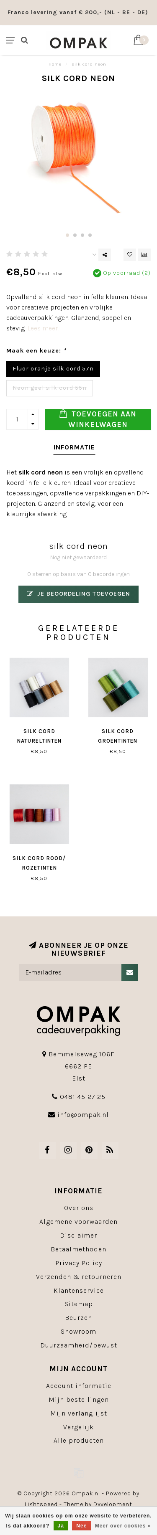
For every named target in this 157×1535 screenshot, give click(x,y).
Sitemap (78, 1304)
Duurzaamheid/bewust (78, 1345)
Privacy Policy (78, 1263)
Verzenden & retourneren (78, 1277)
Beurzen (78, 1318)
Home (55, 64)
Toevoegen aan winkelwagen (97, 419)
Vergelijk (78, 1427)
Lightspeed (41, 1504)
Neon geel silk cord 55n (50, 387)
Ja (61, 1526)
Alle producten (79, 1440)
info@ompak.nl (83, 1115)
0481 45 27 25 (83, 1097)
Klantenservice (79, 1290)
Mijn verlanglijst (78, 1413)
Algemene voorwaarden (78, 1221)
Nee (81, 1526)
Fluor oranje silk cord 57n (53, 368)
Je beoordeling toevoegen (78, 593)
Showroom (78, 1331)
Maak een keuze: (36, 350)
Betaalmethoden (78, 1249)
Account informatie (78, 1386)
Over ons (78, 1208)
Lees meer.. (43, 328)
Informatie (74, 447)
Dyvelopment (112, 1504)
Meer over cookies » (123, 1526)
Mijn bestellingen (79, 1399)
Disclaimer (78, 1235)
